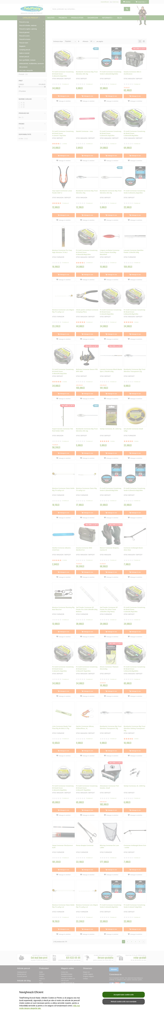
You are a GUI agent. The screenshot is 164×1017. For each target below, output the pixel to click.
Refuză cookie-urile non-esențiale (123, 1001)
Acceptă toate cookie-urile (124, 995)
